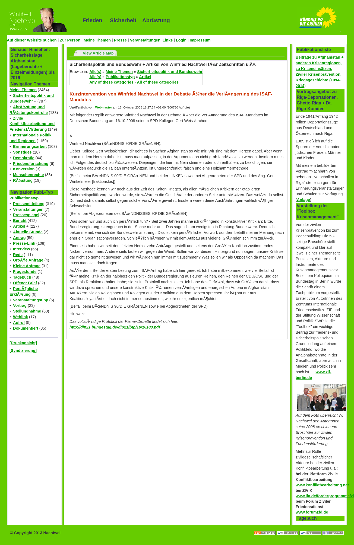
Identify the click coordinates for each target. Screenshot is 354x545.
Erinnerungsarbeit (30, 146)
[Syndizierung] (23, 350)
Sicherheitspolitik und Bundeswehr (170, 71)
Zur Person (70, 40)
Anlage (303, 199)
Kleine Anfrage (26, 266)
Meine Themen (97, 40)
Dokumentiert (25, 328)
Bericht (20, 220)
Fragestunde (24, 271)
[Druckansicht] (23, 343)
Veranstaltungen (145, 40)
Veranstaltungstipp (30, 300)
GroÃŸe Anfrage (28, 260)
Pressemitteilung (29, 204)
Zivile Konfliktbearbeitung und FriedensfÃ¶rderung (32, 124)
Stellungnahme (27, 311)
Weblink (20, 317)
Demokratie (23, 158)
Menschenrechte (28, 175)
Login (181, 40)
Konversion (23, 169)
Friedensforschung (30, 163)
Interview (21, 249)
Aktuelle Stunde (28, 232)
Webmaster (103, 107)
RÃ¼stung (23, 180)
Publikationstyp (24, 198)
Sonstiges (22, 152)
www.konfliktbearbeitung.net (322, 485)
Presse (120, 40)
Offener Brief (25, 283)
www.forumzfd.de (312, 512)
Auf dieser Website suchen (32, 40)
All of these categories (158, 82)
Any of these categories (111, 82)
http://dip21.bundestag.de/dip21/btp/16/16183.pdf (114, 327)
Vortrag (20, 305)
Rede (18, 255)
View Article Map (98, 53)
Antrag (19, 237)
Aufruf (19, 322)
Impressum (200, 40)
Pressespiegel (26, 215)
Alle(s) (95, 71)
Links (168, 40)
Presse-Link (24, 243)
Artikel (19, 226)
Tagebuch (22, 277)
